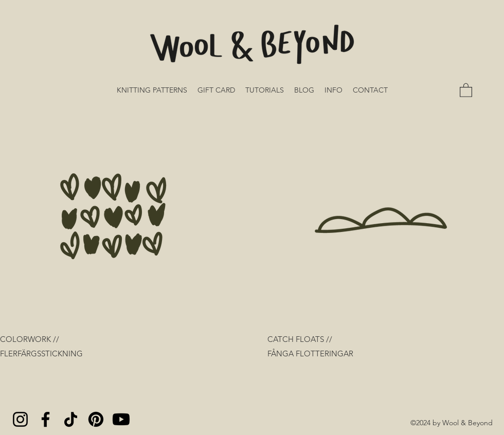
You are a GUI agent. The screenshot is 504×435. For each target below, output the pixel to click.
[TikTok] (71, 419)
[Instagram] (20, 419)
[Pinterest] (96, 419)
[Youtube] (121, 419)
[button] (466, 89)
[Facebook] (45, 419)
